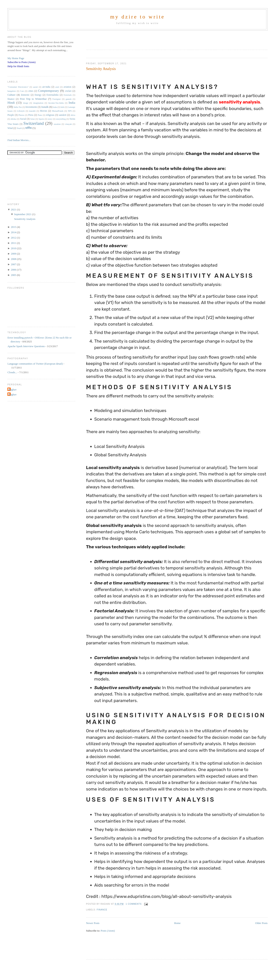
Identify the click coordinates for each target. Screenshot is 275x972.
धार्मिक (28, 128)
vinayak (68, 124)
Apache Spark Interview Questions (26, 346)
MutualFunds (57, 111)
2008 (14, 259)
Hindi (11, 102)
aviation (67, 87)
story (50, 119)
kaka (55, 107)
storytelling (61, 119)
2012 (14, 237)
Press (30, 115)
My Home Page (15, 58)
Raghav (12, 389)
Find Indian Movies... (18, 140)
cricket (68, 91)
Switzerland (33, 123)
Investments (31, 107)
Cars (22, 91)
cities (30, 91)
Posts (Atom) (108, 930)
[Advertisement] (134, 39)
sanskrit (62, 115)
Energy (38, 95)
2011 (14, 242)
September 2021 (23, 214)
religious (50, 115)
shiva (73, 115)
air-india (46, 87)
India (72, 102)
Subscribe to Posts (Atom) (21, 62)
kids (62, 107)
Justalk (45, 106)
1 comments (134, 904)
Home (177, 923)
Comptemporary (48, 90)
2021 (14, 209)
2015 (14, 226)
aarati (35, 87)
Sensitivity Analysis (101, 69)
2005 (14, 275)
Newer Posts (92, 923)
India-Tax (18, 107)
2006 (14, 269)
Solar (32, 119)
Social (23, 119)
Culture (11, 94)
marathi (32, 111)
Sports (41, 119)
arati (57, 87)
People (10, 115)
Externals (68, 95)
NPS (70, 111)
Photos (21, 115)
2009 (14, 253)
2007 (14, 264)
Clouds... (12, 372)
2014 (14, 232)
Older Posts (261, 923)
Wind (10, 128)
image (25, 103)
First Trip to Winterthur (33, 98)
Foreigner (56, 99)
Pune (40, 115)
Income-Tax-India (56, 103)
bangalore (11, 91)
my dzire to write (137, 17)
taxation (57, 124)
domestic (25, 95)
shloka (13, 119)
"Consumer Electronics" (18, 87)
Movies (43, 111)
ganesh (69, 99)
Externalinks (53, 95)
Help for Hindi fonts (18, 66)
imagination (38, 103)
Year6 (19, 128)
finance (102, 910)
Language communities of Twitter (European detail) (35, 363)
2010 (14, 248)
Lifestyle (21, 111)
